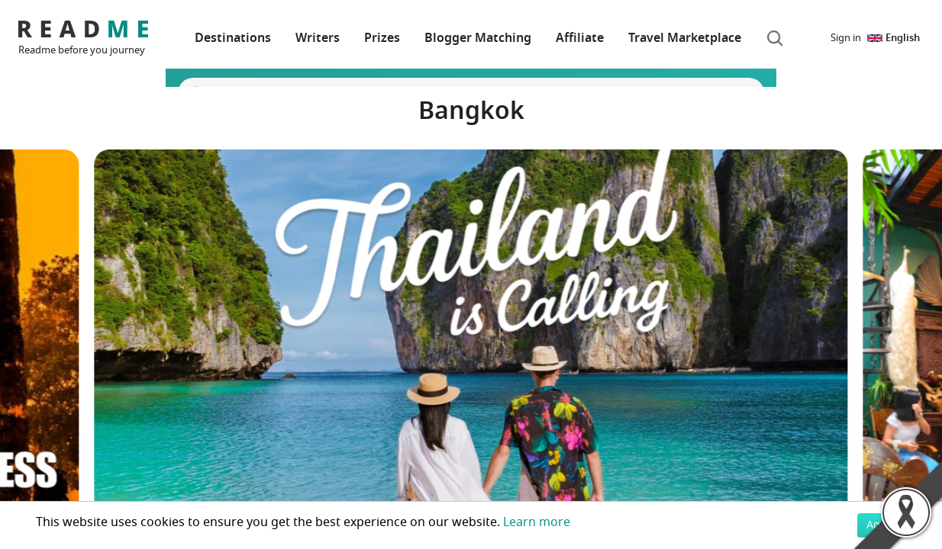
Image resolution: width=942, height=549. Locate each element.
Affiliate (580, 38)
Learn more (536, 522)
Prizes (382, 38)
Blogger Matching (477, 38)
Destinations (233, 38)
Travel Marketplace (684, 38)
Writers (317, 38)
